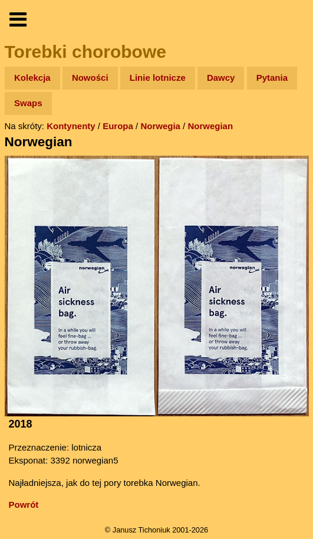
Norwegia (160, 126)
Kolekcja (32, 78)
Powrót (24, 504)
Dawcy (221, 78)
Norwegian (210, 126)
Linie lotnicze (158, 78)
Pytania (272, 78)
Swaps (28, 103)
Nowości (90, 78)
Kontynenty (71, 126)
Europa (118, 126)
